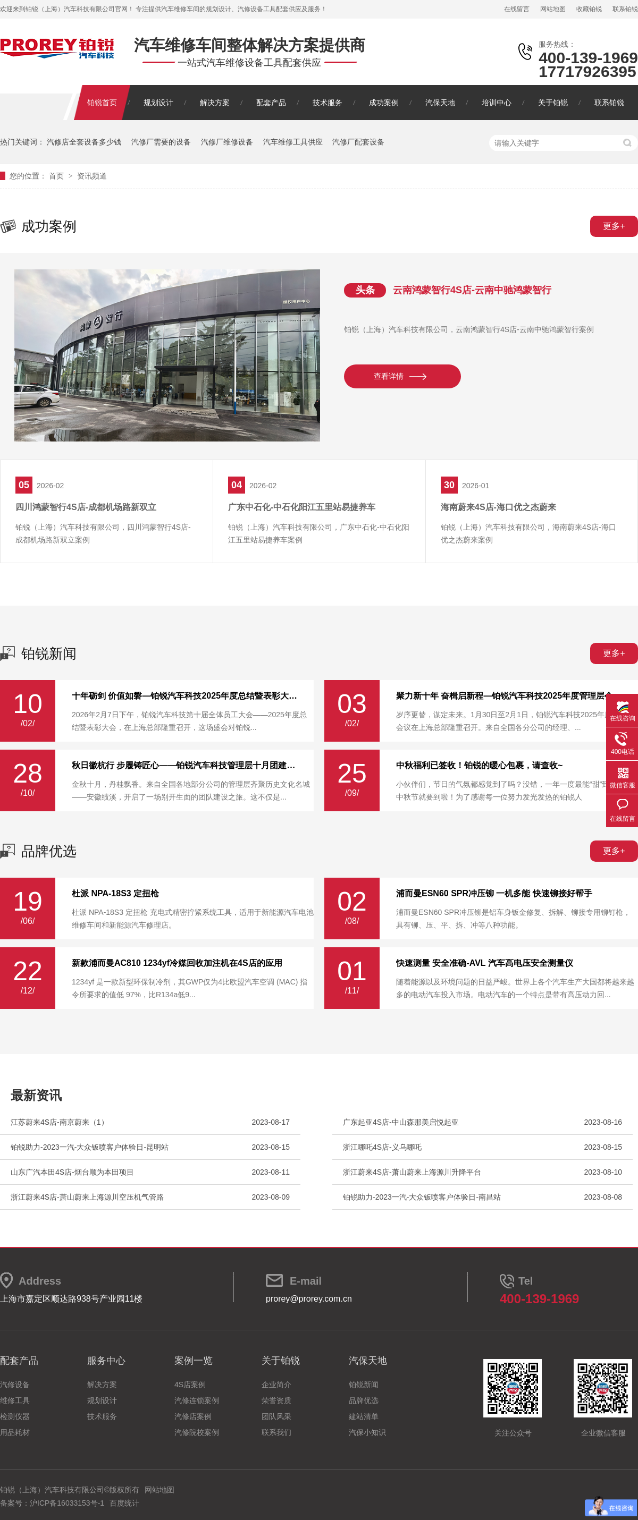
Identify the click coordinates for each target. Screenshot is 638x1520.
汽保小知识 (367, 1432)
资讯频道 (92, 176)
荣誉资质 (276, 1400)
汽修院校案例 (196, 1432)
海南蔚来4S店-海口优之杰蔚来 (498, 507)
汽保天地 (440, 102)
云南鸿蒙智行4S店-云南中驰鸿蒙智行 (472, 290)
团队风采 (276, 1416)
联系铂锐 (625, 9)
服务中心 (106, 1360)
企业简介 (276, 1384)
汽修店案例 (193, 1416)
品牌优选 (49, 851)
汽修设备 (15, 1384)
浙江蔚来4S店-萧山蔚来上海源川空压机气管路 (87, 1197)
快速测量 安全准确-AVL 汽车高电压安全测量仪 (484, 963)
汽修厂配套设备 (358, 142)
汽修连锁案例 (196, 1400)
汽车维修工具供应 (293, 142)
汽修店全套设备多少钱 (84, 142)
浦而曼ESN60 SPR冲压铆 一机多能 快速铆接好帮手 (494, 893)
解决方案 (215, 102)
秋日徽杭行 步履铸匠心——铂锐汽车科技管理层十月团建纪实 (186, 765)
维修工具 (15, 1400)
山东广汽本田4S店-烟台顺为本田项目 (72, 1172)
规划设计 (158, 102)
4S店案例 (190, 1384)
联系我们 (276, 1432)
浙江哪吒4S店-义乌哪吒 (382, 1147)
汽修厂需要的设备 (161, 142)
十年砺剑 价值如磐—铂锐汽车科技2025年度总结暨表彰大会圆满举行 (186, 696)
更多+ (614, 226)
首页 (57, 176)
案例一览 (193, 1360)
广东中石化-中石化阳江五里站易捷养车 (301, 507)
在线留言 (517, 9)
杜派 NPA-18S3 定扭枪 (115, 893)
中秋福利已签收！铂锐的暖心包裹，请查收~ (479, 765)
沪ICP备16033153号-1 (67, 1503)
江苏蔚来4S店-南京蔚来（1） (59, 1122)
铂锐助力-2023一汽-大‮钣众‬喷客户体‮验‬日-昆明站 (90, 1147)
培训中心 (496, 102)
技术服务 (327, 102)
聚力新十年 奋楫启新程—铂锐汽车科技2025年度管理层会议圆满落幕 (510, 696)
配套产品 (271, 102)
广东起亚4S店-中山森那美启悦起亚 (401, 1122)
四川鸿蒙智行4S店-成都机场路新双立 (85, 507)
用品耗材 (15, 1432)
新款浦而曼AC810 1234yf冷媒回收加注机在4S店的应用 (177, 963)
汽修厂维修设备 (227, 142)
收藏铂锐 (589, 9)
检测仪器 (15, 1416)
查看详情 (389, 376)
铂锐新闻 (49, 653)
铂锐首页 (102, 102)
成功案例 (384, 102)
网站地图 (553, 9)
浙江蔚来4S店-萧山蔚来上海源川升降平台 (412, 1172)
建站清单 (364, 1416)
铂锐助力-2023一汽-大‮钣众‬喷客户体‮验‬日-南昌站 (422, 1197)
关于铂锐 (553, 102)
